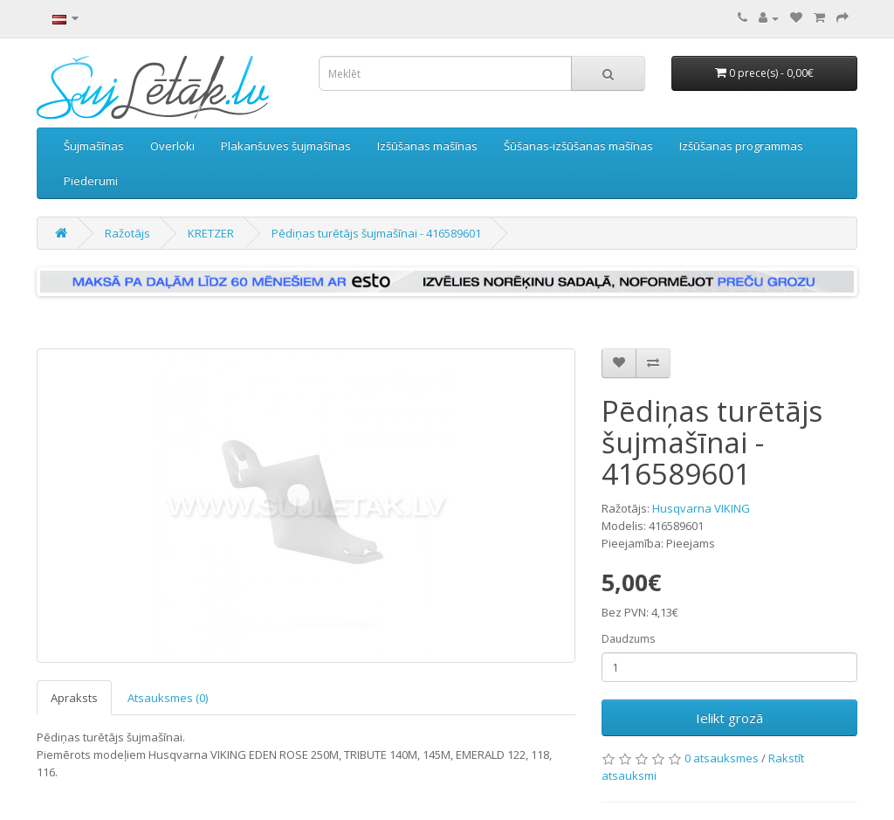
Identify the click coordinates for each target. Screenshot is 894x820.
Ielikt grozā (729, 718)
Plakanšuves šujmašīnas (286, 146)
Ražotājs (127, 233)
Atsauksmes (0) (167, 698)
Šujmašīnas (94, 146)
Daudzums (628, 638)
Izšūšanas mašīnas (427, 146)
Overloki (172, 146)
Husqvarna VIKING (701, 508)
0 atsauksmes (721, 758)
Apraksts (74, 698)
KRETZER (211, 233)
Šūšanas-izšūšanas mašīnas (578, 146)
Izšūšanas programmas (741, 146)
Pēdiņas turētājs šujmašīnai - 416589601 (376, 233)
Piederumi (91, 181)
